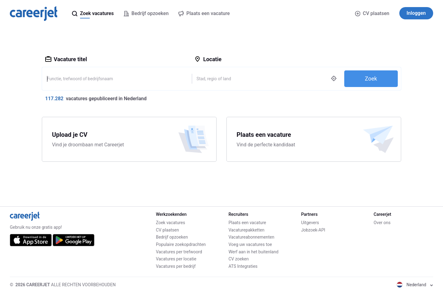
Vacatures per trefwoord (179, 251)
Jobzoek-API (313, 230)
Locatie (207, 59)
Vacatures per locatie (176, 258)
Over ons (382, 222)
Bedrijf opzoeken (172, 237)
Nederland (415, 284)
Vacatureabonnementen (251, 237)
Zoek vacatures (170, 222)
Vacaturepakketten (247, 230)
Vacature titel (66, 59)
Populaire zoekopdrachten (181, 244)
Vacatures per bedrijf (176, 266)
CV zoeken (239, 258)
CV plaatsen (372, 13)
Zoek (371, 78)
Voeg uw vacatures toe (250, 244)
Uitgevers (310, 222)
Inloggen (416, 13)
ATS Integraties (243, 266)
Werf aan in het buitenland (253, 251)
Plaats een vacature (247, 222)
